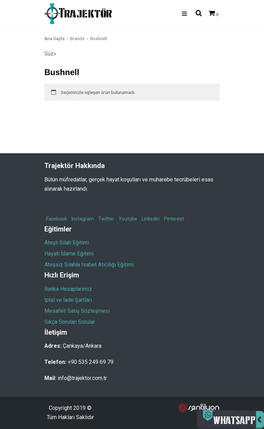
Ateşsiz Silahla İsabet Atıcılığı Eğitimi (89, 264)
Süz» (50, 53)
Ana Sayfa (54, 38)
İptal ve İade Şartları (68, 300)
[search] (196, 13)
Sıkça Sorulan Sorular (69, 322)
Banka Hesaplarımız (68, 289)
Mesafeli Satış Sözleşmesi (77, 311)
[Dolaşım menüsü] (184, 13)
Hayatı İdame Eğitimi (69, 253)
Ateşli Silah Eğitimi (66, 242)
